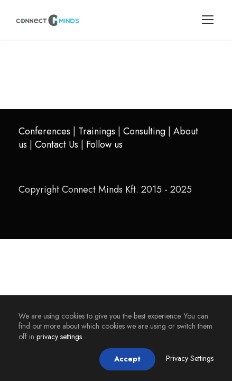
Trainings (96, 131)
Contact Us (56, 144)
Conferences (44, 131)
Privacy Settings (190, 358)
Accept (127, 358)
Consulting (144, 131)
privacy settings (59, 336)
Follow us (104, 144)
